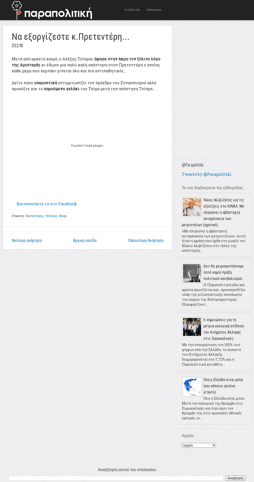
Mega (62, 216)
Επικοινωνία (154, 9)
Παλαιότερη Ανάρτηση (145, 240)
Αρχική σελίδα (85, 240)
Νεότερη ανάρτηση (27, 240)
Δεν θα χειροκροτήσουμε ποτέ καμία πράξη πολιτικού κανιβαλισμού (223, 272)
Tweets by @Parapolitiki (206, 174)
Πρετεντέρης (34, 216)
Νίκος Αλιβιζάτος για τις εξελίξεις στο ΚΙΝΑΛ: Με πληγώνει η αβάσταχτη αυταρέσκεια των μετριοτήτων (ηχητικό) (213, 212)
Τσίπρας (51, 216)
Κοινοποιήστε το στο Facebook (47, 203)
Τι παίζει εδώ (132, 9)
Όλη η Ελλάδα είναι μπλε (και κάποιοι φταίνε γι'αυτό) (223, 385)
